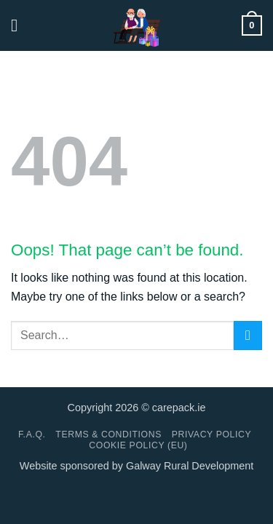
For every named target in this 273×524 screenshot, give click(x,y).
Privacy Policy (211, 434)
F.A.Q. (32, 434)
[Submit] (248, 335)
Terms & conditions (108, 434)
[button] (19, 25)
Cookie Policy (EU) (138, 445)
